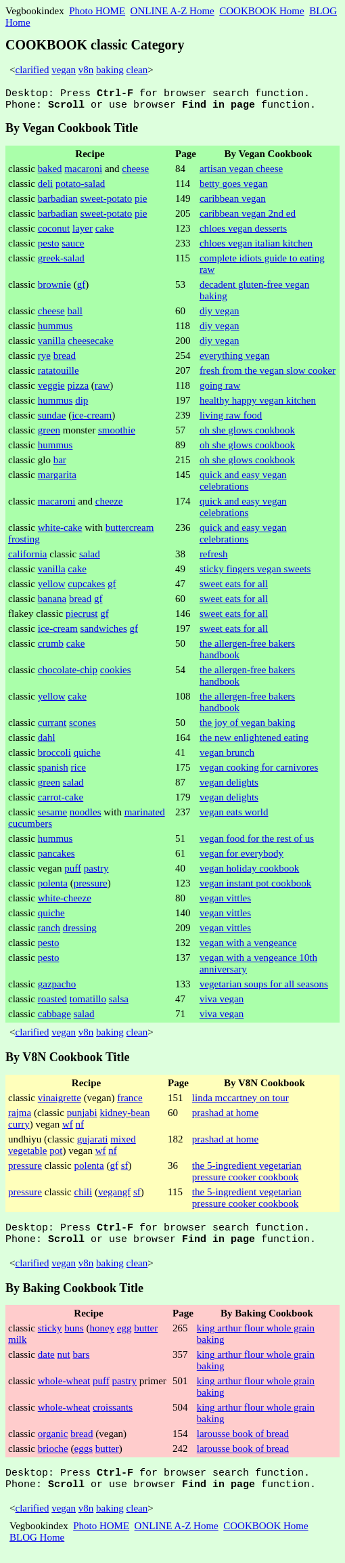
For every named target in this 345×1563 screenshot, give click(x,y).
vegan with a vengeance (248, 946)
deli (45, 187)
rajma (19, 1116)
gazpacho (57, 988)
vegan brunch (227, 756)
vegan (63, 69)
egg (124, 1336)
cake (104, 232)
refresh (214, 558)
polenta (53, 887)
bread (64, 359)
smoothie (116, 434)
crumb (51, 647)
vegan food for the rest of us (257, 842)
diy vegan (219, 314)
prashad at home (225, 1116)
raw (102, 389)
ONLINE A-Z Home (172, 10)
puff (72, 872)
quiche (87, 756)
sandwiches (103, 632)
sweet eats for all (234, 587)
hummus (55, 329)
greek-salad (61, 262)
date (46, 1362)
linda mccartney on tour (240, 1101)
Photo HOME (97, 10)
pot (55, 1154)
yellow (52, 587)
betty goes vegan (234, 187)
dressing (80, 931)
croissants (113, 1415)
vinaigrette (59, 1101)
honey (101, 1336)
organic (53, 1441)
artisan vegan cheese (241, 172)
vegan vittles (225, 902)
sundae (52, 419)
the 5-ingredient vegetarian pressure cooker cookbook (247, 1175)
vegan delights (229, 786)
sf (125, 1169)
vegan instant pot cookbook (255, 887)
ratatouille (58, 374)
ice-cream (92, 419)
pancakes (56, 857)
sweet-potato (106, 202)
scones (82, 726)
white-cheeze (64, 902)
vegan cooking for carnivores (259, 771)
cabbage (54, 1017)
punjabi (82, 1116)
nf (80, 1128)
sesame (52, 816)
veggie (51, 389)
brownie (54, 288)
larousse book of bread (243, 1441)
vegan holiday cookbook (249, 872)
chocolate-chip (67, 673)
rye (44, 359)
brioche (53, 1456)
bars (80, 1362)
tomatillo (88, 1003)
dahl (46, 741)
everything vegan (235, 359)
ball (75, 314)
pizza (78, 389)
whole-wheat (64, 1389)
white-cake (60, 531)
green (49, 434)
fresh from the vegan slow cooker (268, 374)
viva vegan (222, 1003)
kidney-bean (124, 1116)
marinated (144, 816)
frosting (24, 543)
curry (19, 1128)
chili (83, 1196)
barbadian (58, 202)
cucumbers (30, 827)
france (129, 1101)
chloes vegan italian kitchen (256, 247)
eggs (83, 1456)
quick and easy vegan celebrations (243, 484)
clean (137, 69)
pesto (49, 247)
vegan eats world (234, 816)
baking (110, 69)
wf (67, 1128)
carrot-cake (60, 801)
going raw (220, 389)
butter (146, 1336)
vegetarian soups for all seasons (264, 988)
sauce (73, 247)
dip (81, 404)
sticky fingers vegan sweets (255, 573)
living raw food (231, 419)
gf (81, 288)
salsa (119, 1003)
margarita (57, 478)
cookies (115, 673)
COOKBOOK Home (261, 10)
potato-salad (80, 187)
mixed (123, 1143)
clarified (32, 69)
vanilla (52, 344)
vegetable (27, 1154)
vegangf (114, 1196)
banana (52, 602)
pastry (96, 872)
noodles (85, 816)
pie (141, 202)
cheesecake (90, 344)
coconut (54, 232)
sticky (50, 1336)
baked (50, 172)
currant (52, 726)
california (27, 558)
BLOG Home (36, 1549)
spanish (53, 771)
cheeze (109, 505)
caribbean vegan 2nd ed (248, 217)
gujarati (92, 1143)
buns (73, 1336)
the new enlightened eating (254, 741)
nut (63, 1362)
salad (89, 558)
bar (59, 463)
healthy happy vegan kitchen (258, 404)
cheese (135, 172)
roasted (52, 1003)
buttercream (130, 531)
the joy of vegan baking (248, 726)
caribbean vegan (233, 202)
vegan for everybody (241, 857)
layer (82, 232)
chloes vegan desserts (243, 232)
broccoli (54, 756)
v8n (86, 69)
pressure (91, 887)
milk (17, 1347)
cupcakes (86, 587)
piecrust (81, 617)
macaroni (83, 172)
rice (77, 771)
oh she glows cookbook (247, 434)
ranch (49, 931)
